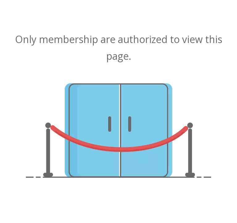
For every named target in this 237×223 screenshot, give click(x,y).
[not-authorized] (118, 130)
